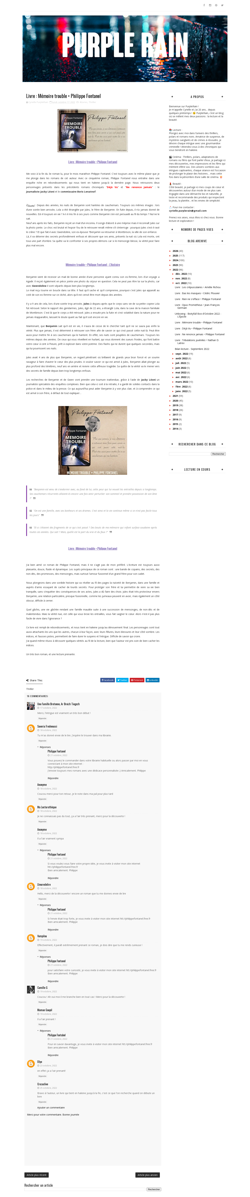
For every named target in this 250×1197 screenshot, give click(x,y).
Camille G (42, 988)
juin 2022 (181, 367)
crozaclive (42, 1084)
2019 (176, 405)
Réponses (45, 747)
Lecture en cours (197, 469)
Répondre (42, 718)
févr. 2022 (181, 386)
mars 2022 (182, 381)
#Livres (83, 102)
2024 (176, 260)
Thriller (92, 102)
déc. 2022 (181, 273)
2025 (176, 255)
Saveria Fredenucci (47, 726)
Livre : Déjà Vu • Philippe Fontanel (193, 328)
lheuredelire (44, 884)
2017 (176, 414)
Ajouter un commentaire (51, 1107)
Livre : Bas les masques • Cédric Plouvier (197, 293)
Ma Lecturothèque (46, 807)
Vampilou (42, 936)
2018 (176, 410)
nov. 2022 (181, 278)
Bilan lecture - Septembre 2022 (192, 349)
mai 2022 (181, 372)
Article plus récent (36, 1175)
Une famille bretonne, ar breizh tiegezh (58, 704)
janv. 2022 (181, 391)
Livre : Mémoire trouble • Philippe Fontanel (198, 322)
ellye (39, 1062)
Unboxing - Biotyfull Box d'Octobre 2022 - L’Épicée (198, 315)
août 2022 (181, 358)
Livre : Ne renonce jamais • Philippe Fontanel (200, 334)
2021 (176, 395)
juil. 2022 (181, 363)
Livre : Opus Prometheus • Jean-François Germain (197, 306)
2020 (176, 400)
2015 (176, 424)
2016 (176, 419)
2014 (176, 428)
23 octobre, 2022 (48, 1065)
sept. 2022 (182, 353)
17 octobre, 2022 (48, 707)
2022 (176, 269)
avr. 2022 (181, 377)
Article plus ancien (148, 1175)
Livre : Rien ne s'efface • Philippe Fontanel (198, 299)
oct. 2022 (181, 283)
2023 (176, 265)
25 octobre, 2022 (48, 1087)
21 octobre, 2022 (58, 755)
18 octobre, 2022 (48, 730)
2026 (176, 251)
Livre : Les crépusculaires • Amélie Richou (198, 287)
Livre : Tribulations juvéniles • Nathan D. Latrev (197, 341)
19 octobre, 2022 (48, 939)
